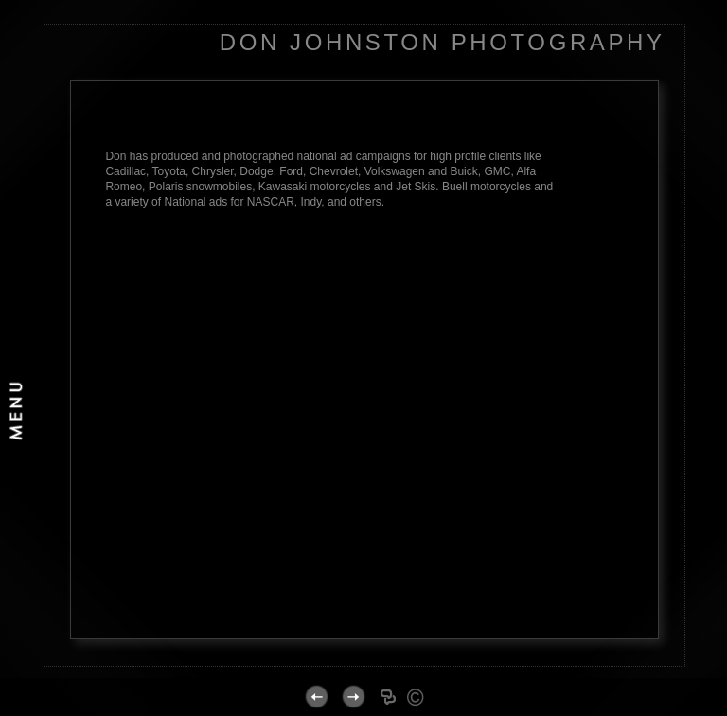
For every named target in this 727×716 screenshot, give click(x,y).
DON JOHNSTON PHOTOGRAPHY (442, 42)
